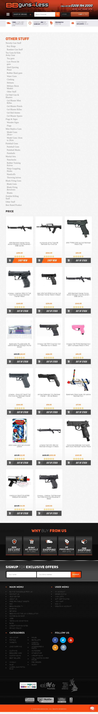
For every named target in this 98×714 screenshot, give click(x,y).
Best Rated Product (14, 205)
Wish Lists (59, 596)
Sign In (58, 604)
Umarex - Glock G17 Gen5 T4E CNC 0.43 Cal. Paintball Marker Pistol (19, 396)
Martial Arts (11, 156)
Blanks (10, 193)
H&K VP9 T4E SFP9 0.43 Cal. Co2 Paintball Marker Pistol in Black (49, 294)
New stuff (13, 637)
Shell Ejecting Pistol (13, 68)
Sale (11, 665)
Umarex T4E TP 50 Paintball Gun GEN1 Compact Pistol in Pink (78, 344)
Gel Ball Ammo (13, 113)
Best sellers (14, 658)
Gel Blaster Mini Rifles (14, 101)
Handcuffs (11, 174)
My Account (60, 592)
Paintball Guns (12, 143)
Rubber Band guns (14, 73)
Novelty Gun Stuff (13, 43)
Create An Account (63, 606)
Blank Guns (12, 184)
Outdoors (36, 651)
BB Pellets (36, 640)
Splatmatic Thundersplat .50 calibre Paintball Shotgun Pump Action (19, 345)
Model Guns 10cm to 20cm (14, 139)
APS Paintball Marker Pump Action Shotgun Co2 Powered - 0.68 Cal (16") (19, 244)
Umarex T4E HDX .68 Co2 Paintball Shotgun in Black (48, 445)
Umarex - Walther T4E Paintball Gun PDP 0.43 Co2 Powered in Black (48, 497)
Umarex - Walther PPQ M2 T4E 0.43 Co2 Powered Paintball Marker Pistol (19, 295)
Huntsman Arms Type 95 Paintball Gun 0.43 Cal (49, 243)
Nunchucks (11, 160)
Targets (12, 642)
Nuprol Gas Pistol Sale (17, 668)
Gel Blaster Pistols (14, 106)
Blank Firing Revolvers (12, 188)
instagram (63, 647)
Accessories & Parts (38, 647)
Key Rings (11, 46)
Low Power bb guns (13, 63)
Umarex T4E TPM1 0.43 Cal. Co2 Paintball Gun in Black (48, 344)
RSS (55, 647)
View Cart (59, 601)
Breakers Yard (15, 653)
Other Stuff (17, 38)
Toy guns (10, 58)
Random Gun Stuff (15, 49)
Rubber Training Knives (14, 164)
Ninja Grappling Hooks (13, 169)
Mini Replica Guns (14, 129)
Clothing (10, 79)
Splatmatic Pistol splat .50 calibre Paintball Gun (78, 395)
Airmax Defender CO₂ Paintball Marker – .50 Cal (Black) (49, 395)
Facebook (55, 640)
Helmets (10, 83)
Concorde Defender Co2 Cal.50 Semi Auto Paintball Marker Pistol (78, 445)
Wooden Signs (13, 122)
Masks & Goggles (35, 643)
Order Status (60, 594)
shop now (22, 260)
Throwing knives (14, 177)
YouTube (70, 640)
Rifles (34, 637)
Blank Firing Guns (13, 181)
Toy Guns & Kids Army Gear (13, 54)
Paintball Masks (13, 150)
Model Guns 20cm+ (12, 133)
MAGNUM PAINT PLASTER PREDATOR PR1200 (19, 496)
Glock (34, 665)
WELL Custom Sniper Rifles (40, 659)
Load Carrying (15, 646)
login (64, 14)
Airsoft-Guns (37, 655)
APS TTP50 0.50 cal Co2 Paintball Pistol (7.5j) (78, 243)
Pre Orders (36, 662)
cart (79, 14)
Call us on (76, 7)
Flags (9, 126)
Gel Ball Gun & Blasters (12, 96)
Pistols (12, 640)
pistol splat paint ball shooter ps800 (19, 445)
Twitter (63, 640)
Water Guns (12, 76)
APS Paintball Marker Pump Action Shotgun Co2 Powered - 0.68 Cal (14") (78, 295)
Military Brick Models (13, 87)
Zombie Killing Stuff (12, 197)
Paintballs (11, 153)
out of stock (81, 260)
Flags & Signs (11, 119)
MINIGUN (12, 662)
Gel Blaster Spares (14, 116)
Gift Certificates (62, 599)
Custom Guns (15, 655)
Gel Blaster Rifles (14, 109)
